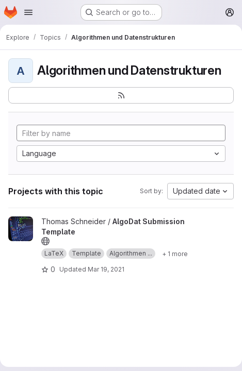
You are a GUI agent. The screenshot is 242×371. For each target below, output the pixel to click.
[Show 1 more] (174, 253)
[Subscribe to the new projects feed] (121, 95)
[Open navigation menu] (28, 12)
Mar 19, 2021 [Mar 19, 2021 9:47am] (106, 269)
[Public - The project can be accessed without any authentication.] (45, 241)
